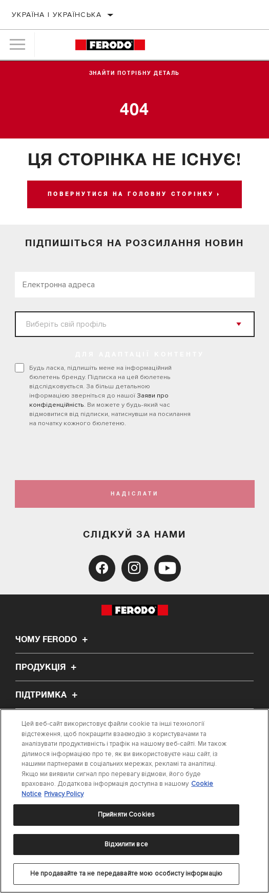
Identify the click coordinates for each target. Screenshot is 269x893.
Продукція (47, 667)
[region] (134, 801)
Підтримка (47, 695)
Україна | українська (56, 14)
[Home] (110, 44)
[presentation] (100, 454)
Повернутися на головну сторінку (131, 194)
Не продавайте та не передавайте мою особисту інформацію (126, 873)
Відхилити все (126, 844)
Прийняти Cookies (126, 814)
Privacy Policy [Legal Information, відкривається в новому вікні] (64, 794)
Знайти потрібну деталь (134, 73)
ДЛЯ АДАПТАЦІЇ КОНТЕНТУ (139, 355)
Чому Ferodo (53, 640)
